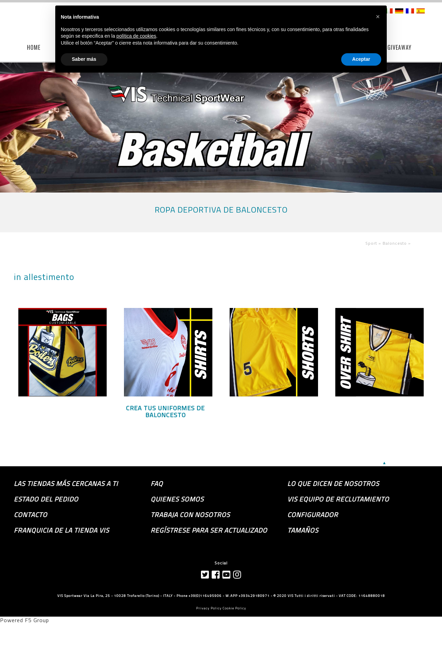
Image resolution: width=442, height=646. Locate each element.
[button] (377, 16)
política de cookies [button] (136, 36)
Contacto (30, 514)
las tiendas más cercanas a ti (66, 483)
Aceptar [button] (361, 59)
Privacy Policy (209, 608)
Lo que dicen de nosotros (333, 483)
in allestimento (44, 276)
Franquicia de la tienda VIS (61, 530)
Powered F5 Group (24, 620)
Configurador (312, 514)
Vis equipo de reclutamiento (338, 499)
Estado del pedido (46, 499)
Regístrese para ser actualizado (209, 530)
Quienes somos (177, 499)
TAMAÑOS (302, 530)
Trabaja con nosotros (190, 514)
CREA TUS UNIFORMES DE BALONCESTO (165, 412)
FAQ (157, 483)
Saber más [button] (84, 59)
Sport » (374, 243)
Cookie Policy (234, 608)
